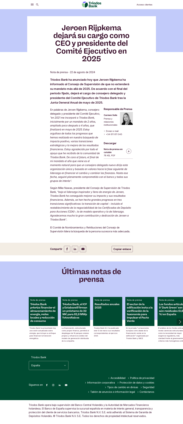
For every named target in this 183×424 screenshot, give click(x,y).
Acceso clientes (144, 4)
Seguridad (147, 387)
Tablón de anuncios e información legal (111, 391)
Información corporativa (100, 382)
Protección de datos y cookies (135, 382)
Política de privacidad (141, 378)
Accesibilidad (116, 378)
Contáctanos (145, 391)
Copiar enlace (122, 249)
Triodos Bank (38, 357)
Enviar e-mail (111, 131)
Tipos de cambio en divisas (121, 387)
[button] (180, 322)
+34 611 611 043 (113, 134)
